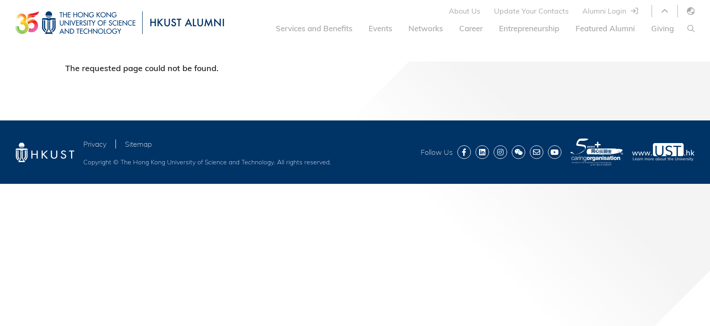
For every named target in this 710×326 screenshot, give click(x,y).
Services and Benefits (314, 28)
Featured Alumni (605, 28)
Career (471, 28)
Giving (662, 28)
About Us (464, 10)
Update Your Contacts (531, 10)
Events (380, 28)
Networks (425, 28)
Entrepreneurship (529, 28)
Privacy (94, 144)
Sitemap (138, 144)
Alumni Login (604, 10)
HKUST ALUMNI (187, 22)
